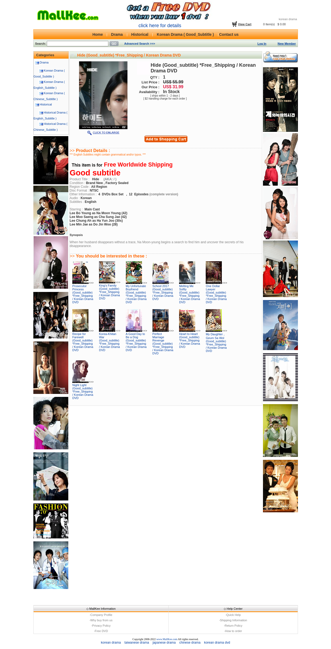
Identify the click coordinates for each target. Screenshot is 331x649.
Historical (46, 104)
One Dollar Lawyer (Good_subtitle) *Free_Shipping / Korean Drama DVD (216, 294)
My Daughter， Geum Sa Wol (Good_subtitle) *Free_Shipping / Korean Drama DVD (216, 342)
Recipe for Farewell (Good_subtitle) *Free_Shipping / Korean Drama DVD (82, 342)
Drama (44, 62)
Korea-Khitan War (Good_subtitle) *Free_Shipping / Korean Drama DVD (109, 342)
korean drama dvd (217, 642)
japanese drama (164, 642)
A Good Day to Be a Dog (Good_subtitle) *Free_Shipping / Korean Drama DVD (136, 342)
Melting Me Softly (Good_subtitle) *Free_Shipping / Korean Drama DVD (189, 294)
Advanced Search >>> (139, 43)
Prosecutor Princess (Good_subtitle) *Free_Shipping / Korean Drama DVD (82, 294)
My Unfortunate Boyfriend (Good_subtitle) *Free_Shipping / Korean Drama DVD (136, 294)
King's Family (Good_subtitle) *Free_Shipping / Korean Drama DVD (109, 292)
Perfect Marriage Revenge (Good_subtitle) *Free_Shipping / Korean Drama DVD (162, 343)
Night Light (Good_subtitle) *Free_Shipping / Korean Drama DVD (82, 391)
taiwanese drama (136, 642)
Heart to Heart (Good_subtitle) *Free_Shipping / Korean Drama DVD (189, 340)
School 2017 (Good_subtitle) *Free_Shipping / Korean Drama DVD (162, 292)
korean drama (111, 642)
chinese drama (190, 642)
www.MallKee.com (166, 639)
